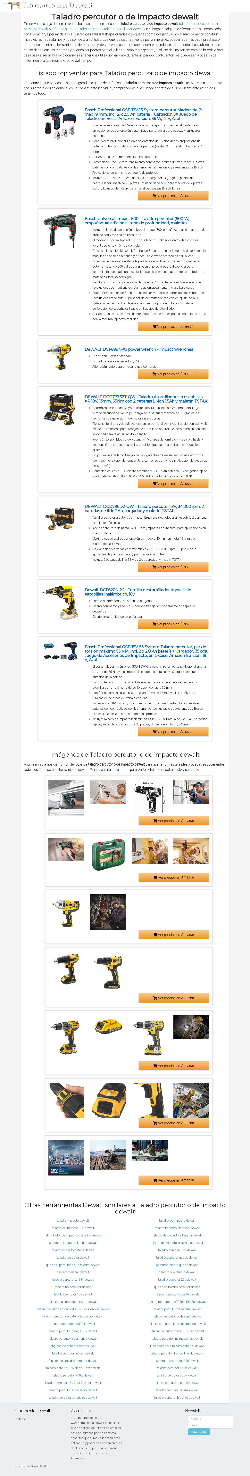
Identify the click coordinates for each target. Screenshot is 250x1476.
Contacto (20, 1419)
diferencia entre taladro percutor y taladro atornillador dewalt (98, 29)
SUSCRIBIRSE (199, 1431)
